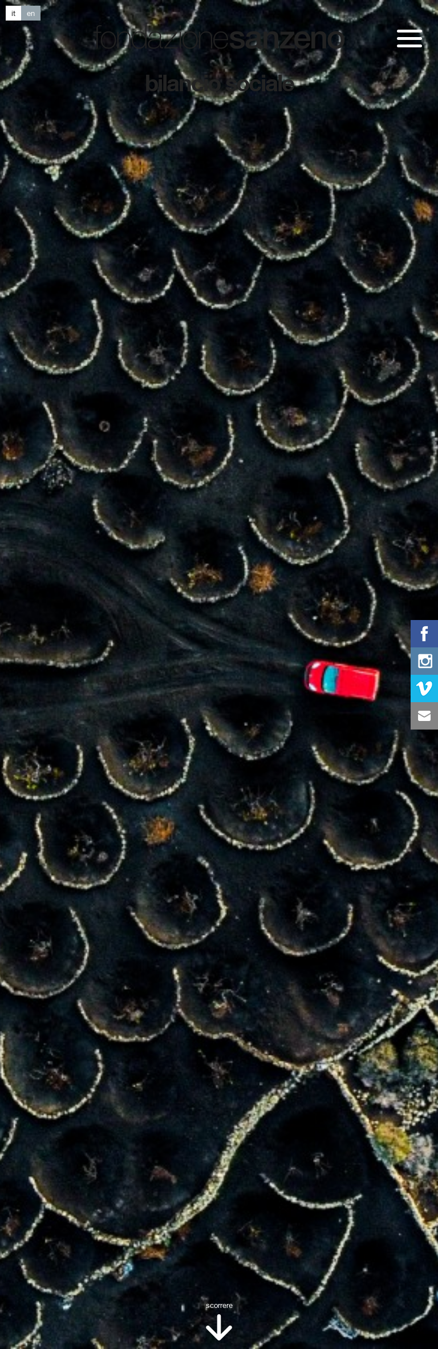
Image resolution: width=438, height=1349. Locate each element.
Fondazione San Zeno (219, 37)
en (31, 13)
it (13, 13)
